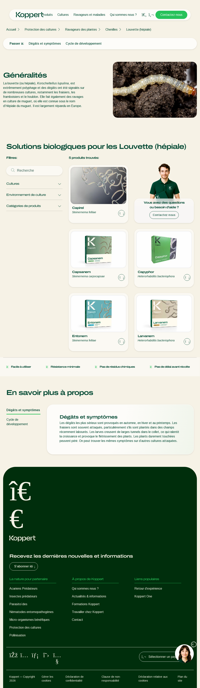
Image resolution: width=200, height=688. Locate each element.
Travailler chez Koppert (88, 612)
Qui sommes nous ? (123, 14)
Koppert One (143, 596)
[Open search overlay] (144, 14)
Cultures (63, 14)
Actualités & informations (89, 596)
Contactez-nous (171, 14)
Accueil (11, 29)
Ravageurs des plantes (81, 29)
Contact (77, 619)
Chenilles (111, 29)
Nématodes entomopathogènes (31, 612)
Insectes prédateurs (23, 596)
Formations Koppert (86, 604)
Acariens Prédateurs (23, 588)
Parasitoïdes (18, 604)
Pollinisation (17, 635)
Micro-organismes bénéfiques (29, 619)
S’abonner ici (25, 566)
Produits (47, 14)
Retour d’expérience (148, 588)
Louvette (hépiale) (138, 29)
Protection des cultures (40, 29)
